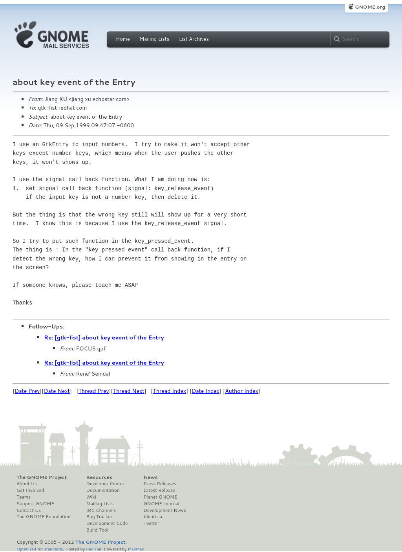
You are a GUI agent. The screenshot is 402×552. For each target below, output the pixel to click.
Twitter (151, 523)
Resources (99, 477)
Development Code (107, 523)
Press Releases (159, 483)
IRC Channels (101, 510)
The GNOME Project (41, 477)
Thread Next (128, 391)
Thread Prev (94, 391)
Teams (23, 497)
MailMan (136, 549)
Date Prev (27, 391)
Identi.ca (152, 516)
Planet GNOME (160, 497)
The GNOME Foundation (43, 516)
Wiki (91, 497)
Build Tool (97, 530)
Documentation (103, 490)
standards (53, 549)
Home (123, 38)
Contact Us (28, 510)
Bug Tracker (99, 516)
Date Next (56, 391)
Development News (164, 510)
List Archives (194, 38)
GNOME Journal (161, 504)
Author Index (241, 391)
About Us (26, 483)
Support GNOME (35, 504)
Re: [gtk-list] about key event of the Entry (104, 337)
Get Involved (30, 490)
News (150, 477)
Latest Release (159, 490)
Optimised (26, 549)
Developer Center (105, 483)
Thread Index (169, 391)
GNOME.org (370, 7)
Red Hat (94, 549)
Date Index (205, 391)
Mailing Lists (154, 38)
